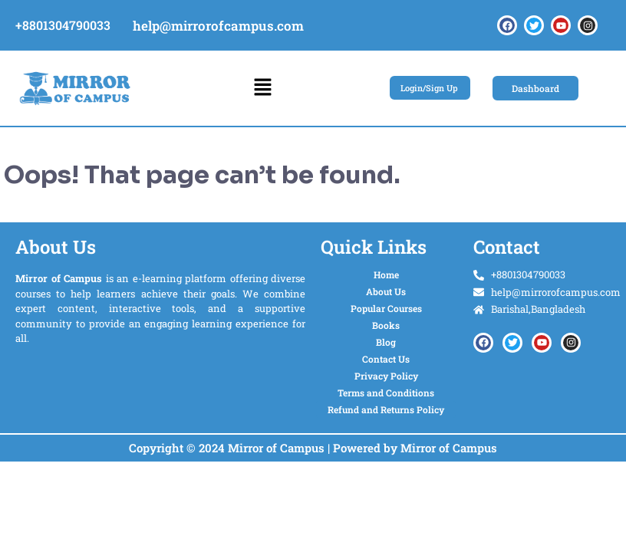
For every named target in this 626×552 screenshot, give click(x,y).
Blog (386, 342)
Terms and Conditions (386, 392)
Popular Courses (386, 308)
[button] (262, 87)
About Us (386, 291)
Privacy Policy (386, 376)
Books (386, 325)
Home (386, 274)
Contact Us (386, 359)
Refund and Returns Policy (386, 409)
